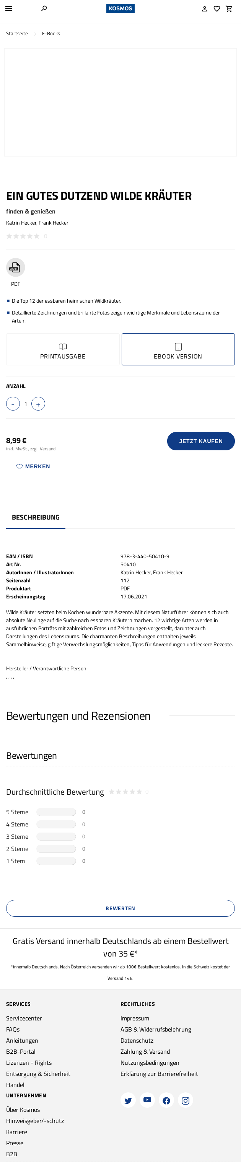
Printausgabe (62, 352)
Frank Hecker (53, 222)
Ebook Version (178, 352)
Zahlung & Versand (145, 1051)
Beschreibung (36, 517)
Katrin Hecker (21, 222)
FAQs (13, 1029)
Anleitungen (22, 1040)
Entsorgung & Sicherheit (38, 1073)
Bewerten (120, 908)
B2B (11, 1154)
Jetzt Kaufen (201, 441)
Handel (15, 1084)
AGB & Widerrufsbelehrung (155, 1029)
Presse (14, 1142)
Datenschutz (136, 1040)
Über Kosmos (23, 1109)
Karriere (16, 1131)
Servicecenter (24, 1018)
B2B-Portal (21, 1051)
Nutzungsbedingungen (149, 1062)
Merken (33, 466)
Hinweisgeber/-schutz (35, 1120)
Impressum (134, 1018)
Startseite (17, 33)
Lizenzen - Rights (29, 1062)
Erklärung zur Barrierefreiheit (159, 1073)
